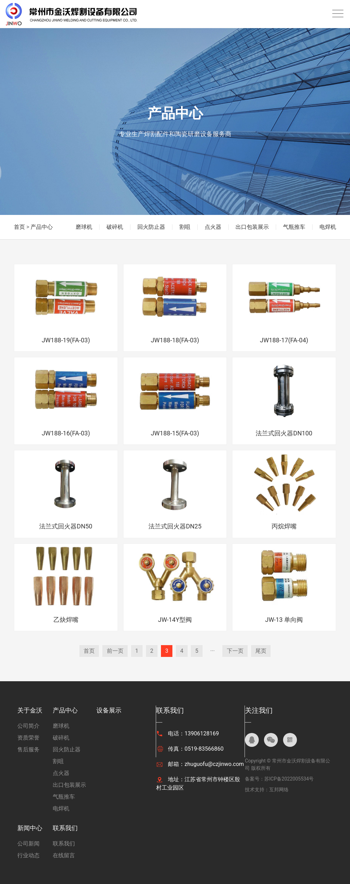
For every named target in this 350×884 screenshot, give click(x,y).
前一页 (114, 651)
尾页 (261, 651)
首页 (19, 227)
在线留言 (64, 855)
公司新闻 (28, 843)
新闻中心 (29, 828)
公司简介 (28, 726)
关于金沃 (29, 710)
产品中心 (42, 227)
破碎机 (114, 227)
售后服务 (28, 749)
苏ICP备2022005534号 (289, 779)
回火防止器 (151, 227)
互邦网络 (279, 789)
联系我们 (65, 828)
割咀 (184, 227)
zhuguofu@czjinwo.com (214, 764)
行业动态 (28, 855)
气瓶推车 (294, 227)
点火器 (213, 227)
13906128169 (202, 733)
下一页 (236, 651)
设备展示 (108, 710)
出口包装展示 (252, 227)
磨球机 (84, 227)
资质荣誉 (28, 737)
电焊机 (327, 227)
